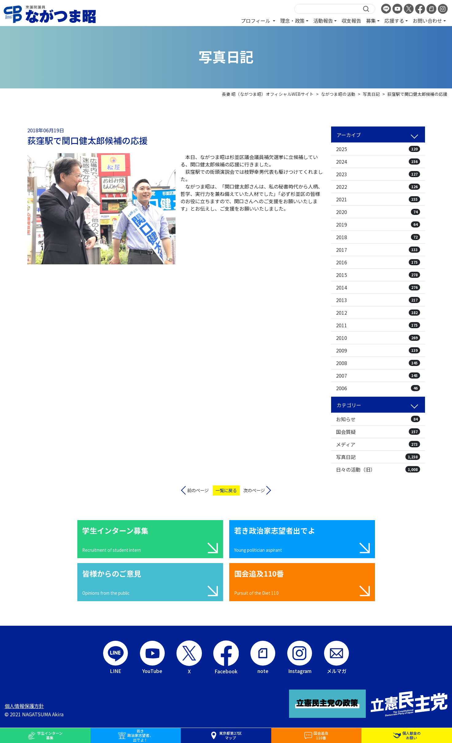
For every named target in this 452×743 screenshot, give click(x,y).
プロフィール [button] (256, 20)
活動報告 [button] (323, 20)
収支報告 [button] (351, 20)
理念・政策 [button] (292, 20)
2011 (378, 325)
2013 (378, 300)
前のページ (198, 490)
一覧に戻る (226, 490)
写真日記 (378, 457)
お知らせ (378, 419)
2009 (378, 350)
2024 (378, 161)
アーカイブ (349, 134)
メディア (378, 444)
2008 (378, 363)
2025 (378, 149)
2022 (378, 186)
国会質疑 (378, 431)
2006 (378, 388)
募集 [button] (371, 20)
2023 (378, 174)
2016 (378, 262)
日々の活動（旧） (378, 469)
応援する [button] (394, 20)
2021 (378, 199)
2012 (378, 312)
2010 (378, 337)
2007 (378, 375)
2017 (378, 249)
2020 (378, 212)
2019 (378, 224)
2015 (378, 274)
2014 (378, 287)
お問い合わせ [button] (427, 20)
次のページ (254, 490)
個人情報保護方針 (24, 706)
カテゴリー (349, 405)
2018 (378, 237)
